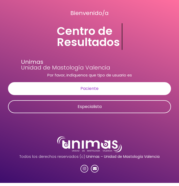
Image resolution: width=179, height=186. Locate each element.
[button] (89, 88)
